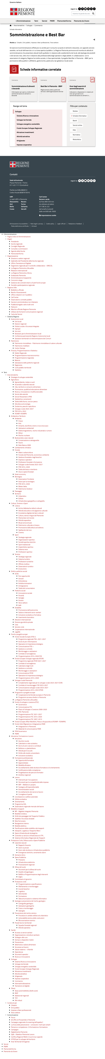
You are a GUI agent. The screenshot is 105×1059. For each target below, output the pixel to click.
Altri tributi (18, 1005)
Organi (9, 239)
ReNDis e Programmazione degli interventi (33, 878)
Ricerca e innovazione (22, 961)
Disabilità (18, 610)
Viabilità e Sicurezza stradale (24, 822)
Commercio (19, 985)
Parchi (20, 444)
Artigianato (21, 140)
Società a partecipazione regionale (23, 285)
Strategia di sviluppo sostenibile (22, 378)
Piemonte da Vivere (81, 21)
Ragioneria (18, 366)
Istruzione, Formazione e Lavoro (22, 739)
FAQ (74, 130)
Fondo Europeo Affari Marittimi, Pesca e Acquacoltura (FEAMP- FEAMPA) (40, 724)
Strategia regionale (24, 539)
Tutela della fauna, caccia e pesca (26, 402)
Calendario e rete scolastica (27, 746)
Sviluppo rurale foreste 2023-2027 (30, 466)
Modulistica (77, 139)
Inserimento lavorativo (26, 619)
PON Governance (21, 734)
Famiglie (21, 600)
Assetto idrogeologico (26, 875)
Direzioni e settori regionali (20, 258)
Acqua (20, 422)
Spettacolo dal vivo (25, 532)
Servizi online (77, 125)
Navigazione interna (22, 827)
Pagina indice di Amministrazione (19, 236)
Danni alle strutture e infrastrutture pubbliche (34, 854)
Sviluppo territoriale (24, 120)
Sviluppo (18, 111)
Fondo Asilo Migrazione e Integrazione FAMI (30, 727)
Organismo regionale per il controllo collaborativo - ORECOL (31, 266)
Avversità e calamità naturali (24, 385)
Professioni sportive (25, 553)
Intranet (34, 226)
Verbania (24, 206)
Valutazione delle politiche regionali (27, 363)
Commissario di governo (23, 883)
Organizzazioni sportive (26, 541)
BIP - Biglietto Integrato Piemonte (26, 815)
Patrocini (14, 307)
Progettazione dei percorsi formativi (30, 775)
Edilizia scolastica (21, 802)
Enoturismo (22, 571)
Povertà (21, 597)
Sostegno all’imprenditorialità (28, 790)
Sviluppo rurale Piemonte (23, 683)
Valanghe (21, 914)
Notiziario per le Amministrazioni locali (28, 334)
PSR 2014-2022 (20, 412)
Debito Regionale (21, 353)
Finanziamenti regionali (26, 868)
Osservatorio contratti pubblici (21, 300)
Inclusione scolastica (25, 758)
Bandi (75, 120)
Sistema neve (23, 551)
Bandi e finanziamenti (18, 293)
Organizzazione (12, 256)
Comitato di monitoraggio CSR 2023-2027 (33, 688)
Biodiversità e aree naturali (24, 439)
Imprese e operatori (25, 461)
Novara (23, 201)
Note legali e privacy (37, 224)
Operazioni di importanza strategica (30, 646)
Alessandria (14, 201)
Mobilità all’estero (24, 768)
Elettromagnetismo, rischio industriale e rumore (35, 432)
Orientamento (19, 805)
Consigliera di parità (25, 797)
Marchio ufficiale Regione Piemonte (23, 310)
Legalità (17, 634)
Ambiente (18, 419)
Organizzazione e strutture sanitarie (27, 939)
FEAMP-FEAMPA (21, 414)
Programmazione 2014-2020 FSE (30, 658)
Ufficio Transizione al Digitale (21, 263)
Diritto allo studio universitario (29, 756)
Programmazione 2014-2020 (28, 680)
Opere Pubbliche (20, 861)
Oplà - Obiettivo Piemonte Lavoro (22, 1039)
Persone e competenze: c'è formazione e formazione (29, 1032)
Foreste (17, 451)
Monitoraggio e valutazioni (27, 654)
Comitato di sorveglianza (27, 656)
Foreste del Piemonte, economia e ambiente (33, 456)
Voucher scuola (23, 744)
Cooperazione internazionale (25, 632)
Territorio (18, 495)
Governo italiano (15, 2)
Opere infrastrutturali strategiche (26, 836)
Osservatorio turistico (25, 568)
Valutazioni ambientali (26, 429)
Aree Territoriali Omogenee (20, 1046)
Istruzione (18, 741)
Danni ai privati (23, 851)
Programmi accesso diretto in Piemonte (32, 700)
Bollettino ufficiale (17, 290)
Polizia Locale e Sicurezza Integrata (27, 327)
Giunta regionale (16, 244)
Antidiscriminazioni (25, 585)
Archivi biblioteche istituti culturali (30, 510)
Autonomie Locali (17, 319)
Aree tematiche (12, 375)
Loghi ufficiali (61, 224)
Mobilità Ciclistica (21, 817)
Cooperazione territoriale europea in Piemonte (34, 697)
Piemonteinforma (17, 253)
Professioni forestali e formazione (30, 463)
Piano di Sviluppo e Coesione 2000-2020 (32, 712)
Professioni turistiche (25, 563)
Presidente (15, 241)
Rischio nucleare (24, 436)
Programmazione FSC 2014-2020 (30, 719)
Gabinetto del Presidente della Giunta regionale (27, 261)
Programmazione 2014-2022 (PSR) (30, 693)
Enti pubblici (15, 1012)
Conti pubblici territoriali (23, 368)
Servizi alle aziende (21, 395)
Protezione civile (20, 885)
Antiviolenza (22, 583)
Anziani (21, 602)
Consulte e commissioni (19, 249)
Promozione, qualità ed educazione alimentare (31, 390)
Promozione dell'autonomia (28, 612)
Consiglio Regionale (18, 246)
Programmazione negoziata (24, 358)
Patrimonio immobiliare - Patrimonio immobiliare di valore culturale (38, 344)
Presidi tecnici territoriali (23, 927)
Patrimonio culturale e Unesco (28, 527)
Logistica (21, 895)
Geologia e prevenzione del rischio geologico (30, 905)
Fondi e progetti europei (19, 636)
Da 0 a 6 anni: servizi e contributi (29, 749)
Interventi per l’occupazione (28, 783)
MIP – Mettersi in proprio (27, 788)
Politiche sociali (20, 592)
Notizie (75, 111)
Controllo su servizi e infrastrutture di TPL (29, 839)
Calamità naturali (20, 846)
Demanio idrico (20, 858)
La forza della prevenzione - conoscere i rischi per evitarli (30, 1029)
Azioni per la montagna (26, 483)
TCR (16, 1002)
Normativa (76, 135)
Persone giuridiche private (24, 624)
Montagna (18, 478)
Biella (12, 206)
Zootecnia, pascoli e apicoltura (25, 407)
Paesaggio (18, 493)
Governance (22, 707)
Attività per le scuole (25, 753)
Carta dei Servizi (16, 314)
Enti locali (18, 322)
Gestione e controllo (25, 651)
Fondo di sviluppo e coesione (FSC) (27, 705)
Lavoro (17, 780)
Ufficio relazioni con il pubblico (21, 295)
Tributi (13, 993)
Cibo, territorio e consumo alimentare (28, 388)
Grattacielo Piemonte (18, 275)
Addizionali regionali (22, 1000)
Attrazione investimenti (25, 132)
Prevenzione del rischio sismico (26, 917)
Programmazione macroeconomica (27, 356)
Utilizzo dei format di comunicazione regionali (27, 312)
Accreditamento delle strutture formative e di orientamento (39, 771)
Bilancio (17, 361)
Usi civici (18, 332)
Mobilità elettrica (20, 829)
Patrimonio (15, 341)
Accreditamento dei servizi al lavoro (30, 795)
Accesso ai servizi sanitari (23, 936)
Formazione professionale (24, 761)
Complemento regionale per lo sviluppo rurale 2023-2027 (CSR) (40, 685)
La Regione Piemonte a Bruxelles (22, 268)
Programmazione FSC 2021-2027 (30, 717)
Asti (11, 204)
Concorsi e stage (16, 280)
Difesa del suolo (20, 871)
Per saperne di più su (23, 89)
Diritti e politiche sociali (19, 573)
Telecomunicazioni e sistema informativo (32, 902)
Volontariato (22, 897)
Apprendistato (23, 766)
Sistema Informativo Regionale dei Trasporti (30, 841)
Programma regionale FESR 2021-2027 (32, 663)
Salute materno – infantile (24, 954)
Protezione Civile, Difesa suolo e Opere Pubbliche (28, 844)
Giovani (21, 580)
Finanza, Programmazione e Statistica (24, 351)
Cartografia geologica (25, 907)
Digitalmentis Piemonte (19, 1036)
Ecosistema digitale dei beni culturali (31, 514)
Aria (19, 424)
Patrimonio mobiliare (22, 346)
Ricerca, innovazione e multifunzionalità (28, 392)
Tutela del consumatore (26, 590)
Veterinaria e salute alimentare (25, 949)
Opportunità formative (26, 763)
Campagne (14, 1034)
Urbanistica (22, 497)
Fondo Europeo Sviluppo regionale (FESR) (29, 661)
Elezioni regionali (20, 324)
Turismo (17, 556)
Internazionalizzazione (22, 988)
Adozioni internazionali (23, 622)
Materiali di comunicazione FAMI (29, 732)
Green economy (20, 475)
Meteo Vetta (22, 488)
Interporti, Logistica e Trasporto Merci (27, 834)
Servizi (44, 21)
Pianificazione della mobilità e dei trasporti (29, 832)
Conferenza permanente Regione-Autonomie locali (32, 336)
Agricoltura (15, 380)
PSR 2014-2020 (24, 468)
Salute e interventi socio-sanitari (29, 614)
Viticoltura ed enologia (22, 405)
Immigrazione (23, 588)
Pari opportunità (24, 578)
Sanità (13, 934)
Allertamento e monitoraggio (28, 890)
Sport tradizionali (24, 546)
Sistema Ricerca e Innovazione (28, 116)
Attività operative (24, 932)
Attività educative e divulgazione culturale (32, 512)
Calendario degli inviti (25, 668)
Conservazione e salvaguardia (28, 441)
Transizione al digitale (22, 990)
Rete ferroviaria (20, 824)
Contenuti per (12, 1007)
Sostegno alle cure (21, 941)
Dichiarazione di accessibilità (19, 224)
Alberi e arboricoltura (25, 454)
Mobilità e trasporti (17, 812)
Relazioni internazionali (19, 271)
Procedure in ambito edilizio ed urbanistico (33, 919)
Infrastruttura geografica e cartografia (31, 502)
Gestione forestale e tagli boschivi (30, 458)
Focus (13, 1022)
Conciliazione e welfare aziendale (26, 800)
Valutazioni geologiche (26, 910)
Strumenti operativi (21, 958)
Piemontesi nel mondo (26, 519)
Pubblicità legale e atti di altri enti (22, 305)
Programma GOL (20, 807)
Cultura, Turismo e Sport (19, 505)
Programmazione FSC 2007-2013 (30, 722)
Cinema (21, 534)
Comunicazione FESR (25, 675)
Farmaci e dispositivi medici (24, 944)
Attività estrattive (23, 136)
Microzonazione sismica (26, 924)
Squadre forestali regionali (27, 929)
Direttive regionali (24, 778)
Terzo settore (22, 605)
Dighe (20, 880)
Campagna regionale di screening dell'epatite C (27, 1027)
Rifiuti (20, 434)
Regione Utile (12, 288)
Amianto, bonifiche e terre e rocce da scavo (33, 427)
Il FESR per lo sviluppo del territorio (23, 1044)
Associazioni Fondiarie (26, 480)
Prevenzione (19, 946)
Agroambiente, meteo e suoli (25, 383)
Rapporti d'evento (24, 849)
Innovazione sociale (25, 595)
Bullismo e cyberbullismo (27, 751)
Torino (23, 204)
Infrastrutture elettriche (26, 866)
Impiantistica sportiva (25, 549)
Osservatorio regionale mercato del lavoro (29, 810)
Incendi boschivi (24, 893)
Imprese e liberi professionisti (21, 1015)
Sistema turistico (24, 561)
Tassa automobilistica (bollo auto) (26, 995)
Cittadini (14, 1010)
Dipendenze (19, 956)
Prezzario (21, 863)
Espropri (17, 329)
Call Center (14, 297)
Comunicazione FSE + (25, 649)
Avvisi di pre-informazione (27, 644)
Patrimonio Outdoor (25, 490)
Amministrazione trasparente (21, 278)
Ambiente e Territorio (18, 417)
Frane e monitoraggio (25, 912)
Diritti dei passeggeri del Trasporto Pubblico (30, 819)
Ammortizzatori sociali (26, 793)
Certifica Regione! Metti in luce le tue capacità (26, 1041)
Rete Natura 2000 (24, 446)
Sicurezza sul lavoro (22, 951)
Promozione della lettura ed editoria (30, 529)
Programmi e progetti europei (25, 695)
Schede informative (79, 116)
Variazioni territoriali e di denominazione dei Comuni (33, 339)
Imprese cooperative (24, 145)
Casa (16, 627)
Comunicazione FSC (25, 710)
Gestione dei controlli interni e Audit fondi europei (28, 283)
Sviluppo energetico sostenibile (28, 124)
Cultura (17, 507)
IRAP (16, 997)
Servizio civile (19, 629)
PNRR (52, 21)
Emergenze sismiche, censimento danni (32, 856)
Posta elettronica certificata (20, 226)
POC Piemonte (23, 714)
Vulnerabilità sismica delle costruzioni (31, 922)
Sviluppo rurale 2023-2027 (24, 410)
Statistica (18, 371)
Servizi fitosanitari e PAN (23, 397)
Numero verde (44, 199)
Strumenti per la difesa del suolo (29, 873)
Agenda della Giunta (18, 251)
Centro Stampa (20, 349)
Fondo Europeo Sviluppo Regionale (29, 128)
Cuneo (12, 209)
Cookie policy (50, 224)
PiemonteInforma (64, 21)
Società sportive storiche (26, 544)
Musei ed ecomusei (25, 524)
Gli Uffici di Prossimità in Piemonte (23, 1024)
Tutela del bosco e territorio (27, 471)
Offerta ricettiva (23, 566)
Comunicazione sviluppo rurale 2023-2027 (33, 690)
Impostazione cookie (47, 215)
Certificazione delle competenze (29, 773)
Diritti (17, 575)
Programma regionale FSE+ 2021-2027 (32, 641)
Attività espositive (24, 522)
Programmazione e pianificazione (30, 888)
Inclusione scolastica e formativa (29, 617)
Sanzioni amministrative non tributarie (24, 302)
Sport (16, 536)
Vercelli (23, 209)
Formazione (22, 900)
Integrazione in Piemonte (27, 729)
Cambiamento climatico (23, 449)
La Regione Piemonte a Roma (21, 273)
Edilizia (20, 500)
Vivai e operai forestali (26, 473)
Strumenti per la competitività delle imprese (33, 785)
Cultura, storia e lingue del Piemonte (31, 517)
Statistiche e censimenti (23, 400)
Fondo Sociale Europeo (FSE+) (25, 639)
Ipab (19, 607)
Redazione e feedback (75, 224)
